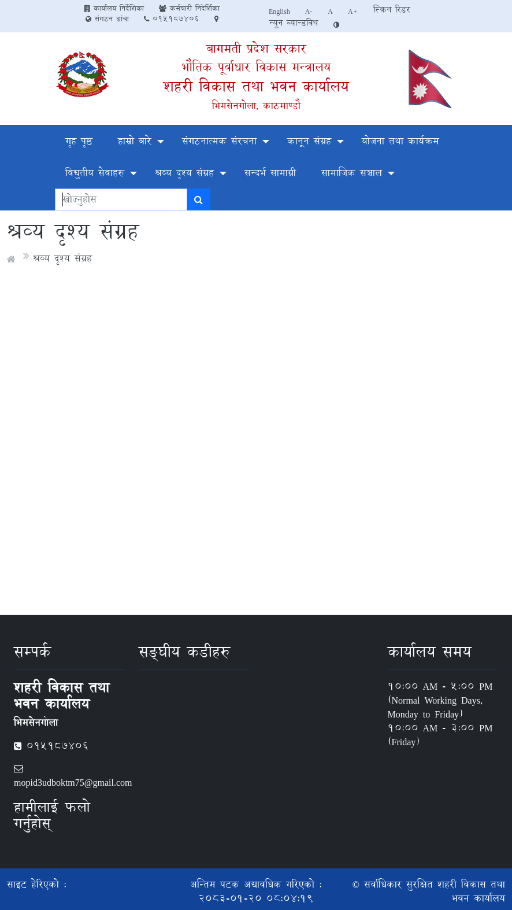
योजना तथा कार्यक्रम (400, 141)
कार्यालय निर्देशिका (114, 8)
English (279, 11)
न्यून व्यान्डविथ (293, 22)
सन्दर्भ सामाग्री (270, 172)
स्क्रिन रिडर (391, 9)
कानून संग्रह (309, 141)
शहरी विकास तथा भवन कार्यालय (256, 86)
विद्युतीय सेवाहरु (94, 172)
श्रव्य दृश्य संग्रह (184, 172)
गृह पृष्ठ (78, 141)
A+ (353, 11)
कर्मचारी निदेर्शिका (189, 8)
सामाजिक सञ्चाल (351, 172)
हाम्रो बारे (134, 141)
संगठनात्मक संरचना (219, 141)
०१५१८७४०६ (171, 18)
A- (309, 11)
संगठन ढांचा (107, 18)
